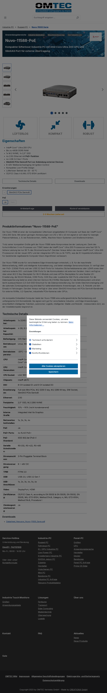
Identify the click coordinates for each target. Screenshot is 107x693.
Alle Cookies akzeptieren (53, 366)
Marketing (36, 348)
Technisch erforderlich (42, 340)
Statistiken (36, 344)
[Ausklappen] (77, 339)
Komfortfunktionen (40, 353)
